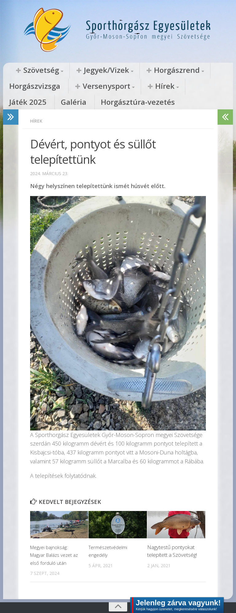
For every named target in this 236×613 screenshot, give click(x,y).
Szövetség (32, 70)
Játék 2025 (108, 86)
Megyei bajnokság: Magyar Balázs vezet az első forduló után (53, 540)
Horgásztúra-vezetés (185, 86)
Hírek (74, 86)
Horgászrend (133, 70)
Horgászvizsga (182, 70)
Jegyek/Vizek (81, 70)
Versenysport (31, 86)
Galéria (140, 86)
